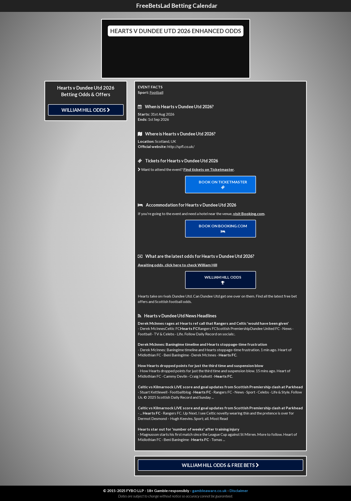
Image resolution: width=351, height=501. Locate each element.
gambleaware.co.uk (209, 490)
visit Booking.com (248, 213)
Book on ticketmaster (223, 184)
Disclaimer (239, 490)
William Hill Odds (85, 110)
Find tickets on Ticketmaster (208, 169)
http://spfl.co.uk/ (181, 146)
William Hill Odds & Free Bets (220, 465)
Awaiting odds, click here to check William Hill (177, 265)
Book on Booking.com (223, 228)
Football (156, 92)
